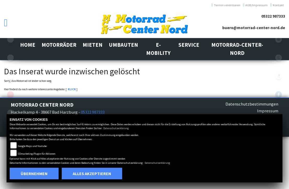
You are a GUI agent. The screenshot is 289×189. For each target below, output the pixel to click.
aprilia (10, 94)
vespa (10, 76)
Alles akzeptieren (92, 173)
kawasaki (10, 58)
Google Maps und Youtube (32, 146)
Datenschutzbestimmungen (251, 104)
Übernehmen (34, 173)
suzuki (10, 39)
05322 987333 (273, 16)
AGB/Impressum (255, 5)
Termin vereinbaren (225, 5)
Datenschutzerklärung (116, 128)
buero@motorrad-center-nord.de (253, 27)
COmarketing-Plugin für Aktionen (36, 153)
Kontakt (277, 5)
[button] (58, 45)
